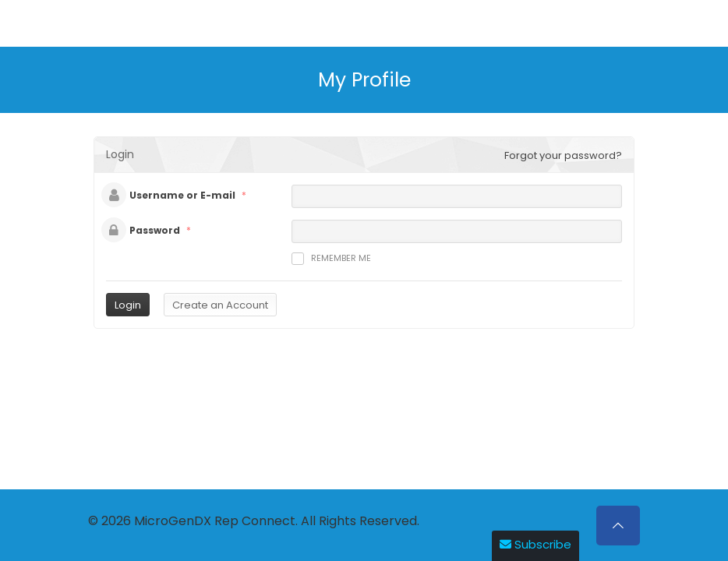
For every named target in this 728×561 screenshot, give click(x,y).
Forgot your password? (563, 155)
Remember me (331, 258)
